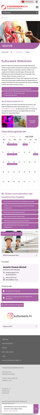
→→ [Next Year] (20, 136)
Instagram (5, 389)
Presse (4, 348)
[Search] (20, 17)
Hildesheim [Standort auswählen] (6, 13)
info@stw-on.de (7, 380)
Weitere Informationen (11, 411)
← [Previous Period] (7, 136)
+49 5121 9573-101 (11, 278)
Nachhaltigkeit (7, 344)
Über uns (5, 339)
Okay (35, 409)
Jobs (3, 356)
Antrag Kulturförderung (13, 291)
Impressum (5, 393)
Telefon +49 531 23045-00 (9, 378)
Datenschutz (6, 391)
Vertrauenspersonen (8, 403)
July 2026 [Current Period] (12, 136)
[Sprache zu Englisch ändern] (36, 1)
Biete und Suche (7, 352)
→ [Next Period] (16, 136)
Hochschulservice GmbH (10, 360)
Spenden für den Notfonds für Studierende (14, 401)
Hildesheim (19, 52)
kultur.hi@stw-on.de (12, 280)
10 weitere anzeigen (32, 121)
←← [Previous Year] (4, 136)
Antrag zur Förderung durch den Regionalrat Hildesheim (19, 298)
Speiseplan (29, 2)
